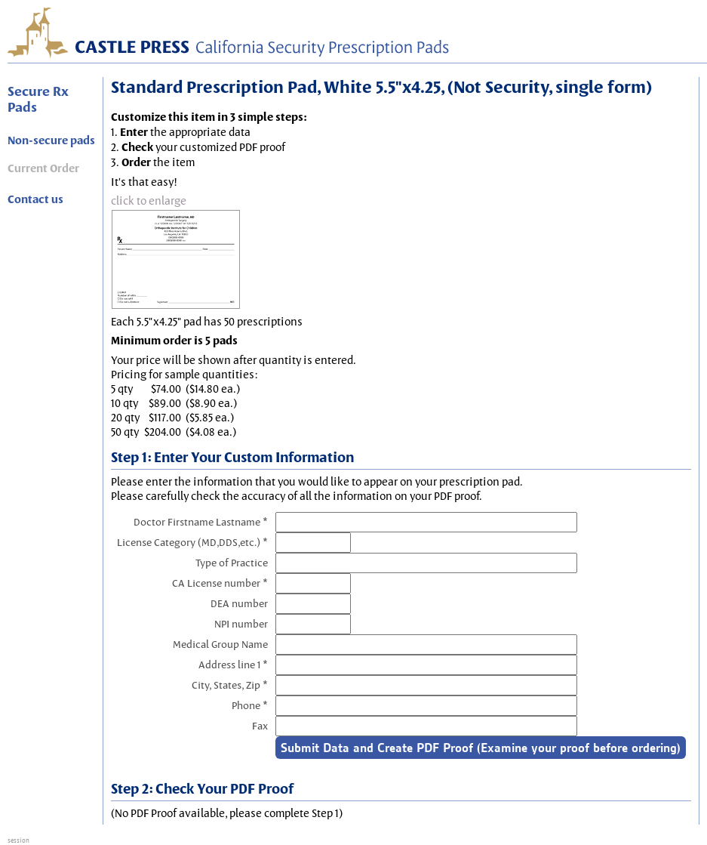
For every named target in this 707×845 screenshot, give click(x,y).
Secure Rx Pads (38, 99)
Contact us (35, 199)
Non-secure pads (51, 140)
